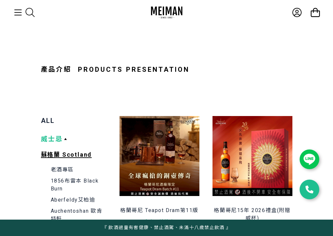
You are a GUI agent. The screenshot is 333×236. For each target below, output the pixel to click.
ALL (48, 121)
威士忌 (52, 139)
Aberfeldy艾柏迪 (73, 200)
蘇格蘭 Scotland (66, 154)
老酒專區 (62, 170)
